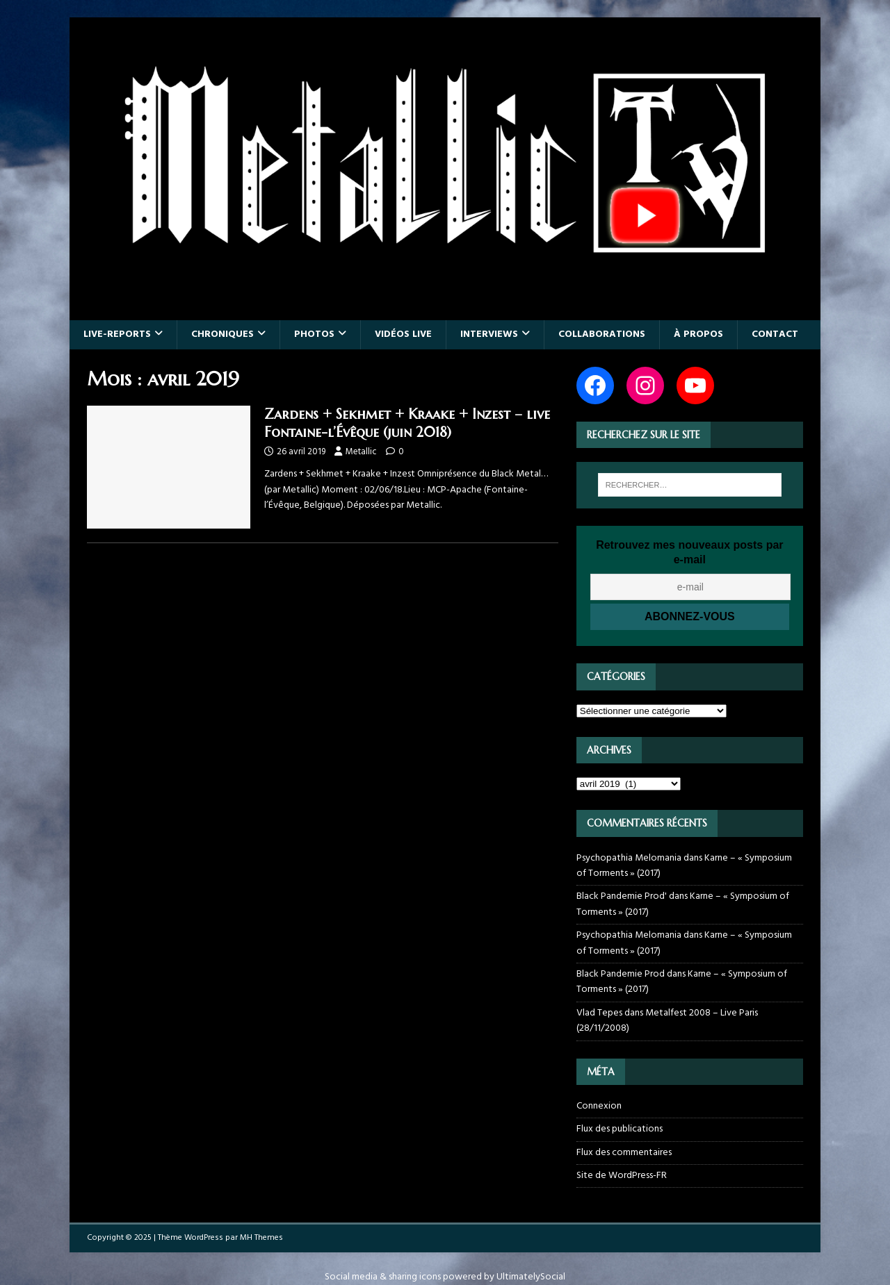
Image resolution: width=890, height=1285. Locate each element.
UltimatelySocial (530, 1277)
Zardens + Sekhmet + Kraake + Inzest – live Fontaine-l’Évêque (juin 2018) (407, 423)
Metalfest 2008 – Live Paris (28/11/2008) (667, 1020)
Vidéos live (403, 334)
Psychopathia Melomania (628, 858)
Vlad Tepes (599, 1013)
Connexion (599, 1106)
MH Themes (261, 1238)
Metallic (361, 452)
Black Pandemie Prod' (621, 896)
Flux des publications (619, 1129)
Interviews (489, 334)
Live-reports (117, 334)
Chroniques (222, 334)
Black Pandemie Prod (620, 974)
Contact (775, 334)
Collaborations (601, 334)
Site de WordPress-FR (621, 1176)
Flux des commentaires (624, 1153)
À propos (698, 334)
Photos (314, 334)
